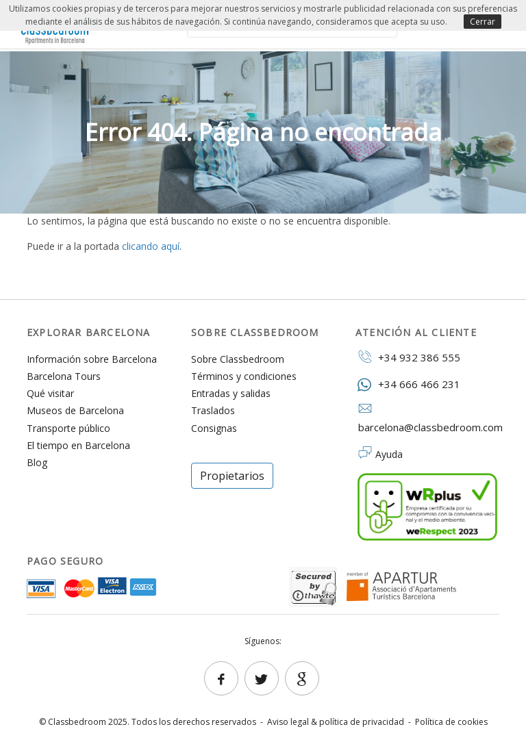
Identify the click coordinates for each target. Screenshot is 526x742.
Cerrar (482, 21)
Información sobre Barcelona (92, 359)
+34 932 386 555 (407, 356)
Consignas (214, 428)
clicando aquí (150, 246)
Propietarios (232, 475)
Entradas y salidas (231, 393)
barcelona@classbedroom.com (427, 418)
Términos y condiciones (244, 376)
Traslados (213, 410)
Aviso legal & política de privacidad (335, 722)
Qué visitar (50, 393)
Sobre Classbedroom (237, 359)
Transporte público (68, 428)
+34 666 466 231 (407, 383)
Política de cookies (451, 722)
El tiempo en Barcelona (78, 445)
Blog (37, 462)
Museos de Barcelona (75, 410)
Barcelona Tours (64, 376)
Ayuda (389, 454)
